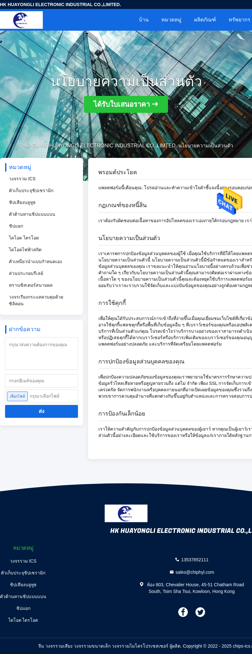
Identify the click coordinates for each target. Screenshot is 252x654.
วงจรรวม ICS (22, 178)
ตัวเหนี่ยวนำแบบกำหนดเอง (35, 261)
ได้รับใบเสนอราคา (122, 104)
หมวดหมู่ (171, 19)
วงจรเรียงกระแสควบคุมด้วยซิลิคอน (36, 300)
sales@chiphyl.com (195, 571)
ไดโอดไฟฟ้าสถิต (25, 249)
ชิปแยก (16, 226)
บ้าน (144, 19)
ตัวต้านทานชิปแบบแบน (32, 214)
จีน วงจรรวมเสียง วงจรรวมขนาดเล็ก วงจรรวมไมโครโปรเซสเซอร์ (103, 646)
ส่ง (41, 411)
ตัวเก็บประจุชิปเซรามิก (31, 190)
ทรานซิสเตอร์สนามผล (31, 285)
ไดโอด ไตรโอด (24, 237)
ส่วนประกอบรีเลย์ (26, 273)
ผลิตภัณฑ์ (205, 19)
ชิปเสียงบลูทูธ (22, 202)
